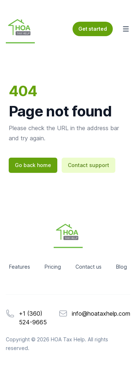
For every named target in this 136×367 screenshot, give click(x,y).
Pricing (53, 267)
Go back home (33, 165)
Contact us (88, 267)
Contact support (88, 165)
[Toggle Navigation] (126, 29)
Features (19, 267)
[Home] (20, 28)
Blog (121, 267)
